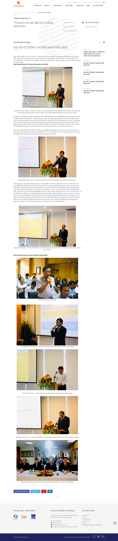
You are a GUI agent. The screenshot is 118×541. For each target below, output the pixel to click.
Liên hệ (96, 2)
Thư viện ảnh (85, 521)
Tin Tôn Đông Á (86, 519)
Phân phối (80, 5)
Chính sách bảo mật (80, 537)
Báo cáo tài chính (68, 26)
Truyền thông (98, 5)
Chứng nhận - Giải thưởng (24, 510)
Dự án (88, 5)
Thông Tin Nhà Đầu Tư (86, 2)
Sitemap (88, 537)
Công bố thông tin (69, 22)
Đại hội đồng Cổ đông (92, 22)
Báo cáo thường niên (70, 31)
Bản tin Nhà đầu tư (91, 26)
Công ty (47, 5)
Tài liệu (69, 2)
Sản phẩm (69, 5)
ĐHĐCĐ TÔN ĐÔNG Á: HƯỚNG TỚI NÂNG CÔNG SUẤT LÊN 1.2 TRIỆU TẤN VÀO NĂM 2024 (94, 54)
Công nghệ (58, 5)
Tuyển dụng (76, 2)
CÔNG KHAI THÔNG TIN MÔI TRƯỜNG (92, 525)
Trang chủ (38, 5)
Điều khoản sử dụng (69, 537)
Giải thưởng (85, 515)
